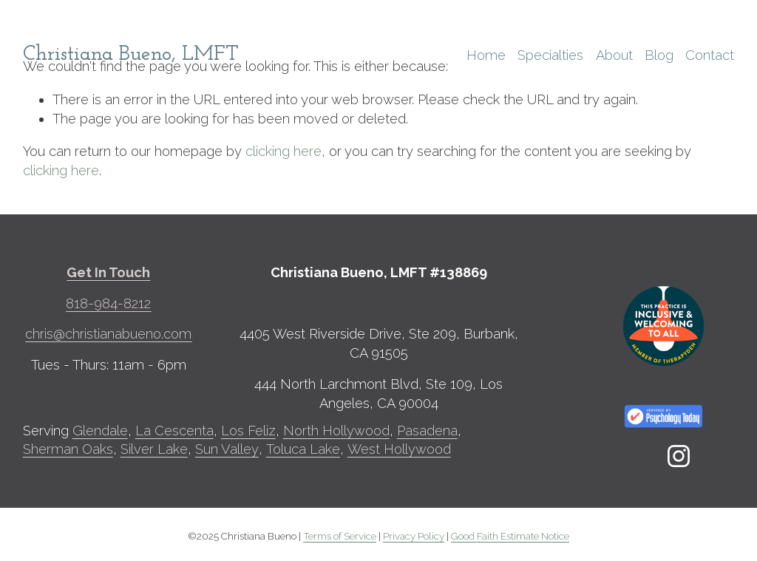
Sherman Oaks (68, 449)
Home (486, 55)
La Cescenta (174, 430)
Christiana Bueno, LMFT (131, 54)
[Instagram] (678, 456)
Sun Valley (227, 449)
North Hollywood (336, 430)
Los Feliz (248, 430)
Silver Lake (154, 449)
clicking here (283, 151)
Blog (659, 55)
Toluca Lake (303, 449)
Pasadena (427, 430)
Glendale (100, 430)
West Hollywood (399, 449)
